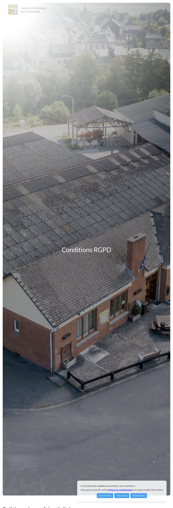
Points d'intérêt (102, 7)
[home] (27, 9)
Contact (142, 12)
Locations (61, 7)
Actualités (74, 7)
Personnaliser (139, 496)
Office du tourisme (137, 7)
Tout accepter (105, 496)
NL (157, 9)
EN (162, 9)
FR (153, 9)
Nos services (119, 7)
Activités (87, 7)
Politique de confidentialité (119, 489)
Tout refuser (122, 496)
